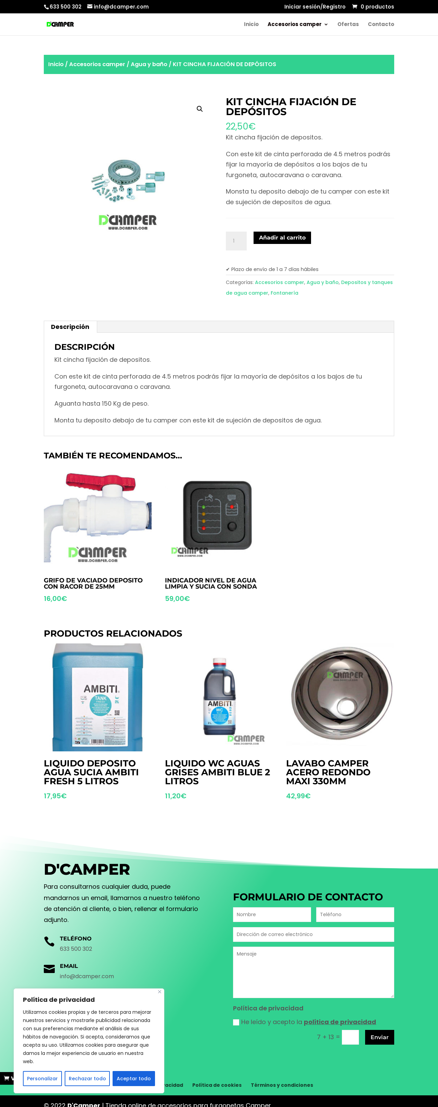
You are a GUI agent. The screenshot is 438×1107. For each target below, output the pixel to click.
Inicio (251, 25)
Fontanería (284, 293)
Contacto (381, 25)
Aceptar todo (134, 1078)
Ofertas (348, 25)
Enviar (380, 1037)
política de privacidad (340, 1022)
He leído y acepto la (304, 1022)
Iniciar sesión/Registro (315, 7)
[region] (89, 1040)
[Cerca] (159, 991)
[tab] (70, 327)
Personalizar (42, 1078)
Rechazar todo (87, 1078)
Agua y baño (149, 64)
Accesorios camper (295, 25)
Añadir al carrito (282, 237)
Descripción (70, 326)
